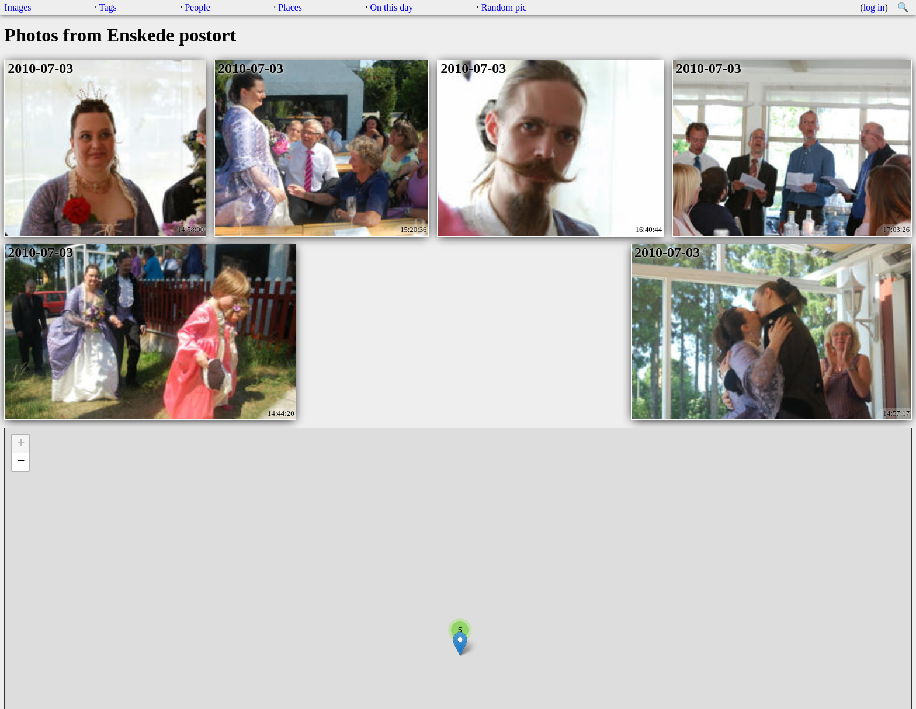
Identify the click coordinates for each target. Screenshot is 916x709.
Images (17, 7)
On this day (392, 7)
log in (874, 7)
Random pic (504, 7)
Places (290, 7)
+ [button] (21, 444)
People (197, 7)
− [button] (21, 462)
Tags (108, 7)
